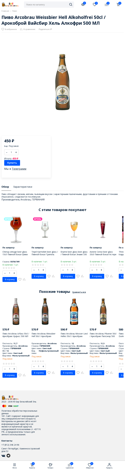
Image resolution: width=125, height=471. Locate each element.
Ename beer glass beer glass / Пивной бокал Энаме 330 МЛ (74, 254)
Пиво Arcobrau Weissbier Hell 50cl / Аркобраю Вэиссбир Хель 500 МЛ (43, 336)
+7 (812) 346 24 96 (10, 444)
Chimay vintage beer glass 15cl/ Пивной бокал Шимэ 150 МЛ (15, 254)
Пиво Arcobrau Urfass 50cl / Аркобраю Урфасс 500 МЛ (15, 335)
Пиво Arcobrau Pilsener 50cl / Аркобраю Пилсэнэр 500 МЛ (103, 336)
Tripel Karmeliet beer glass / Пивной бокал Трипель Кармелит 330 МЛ (45, 254)
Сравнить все (79, 292)
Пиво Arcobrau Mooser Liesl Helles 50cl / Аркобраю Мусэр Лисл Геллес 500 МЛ (74, 336)
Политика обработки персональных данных (19, 412)
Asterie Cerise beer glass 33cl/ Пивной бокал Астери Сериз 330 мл (103, 254)
